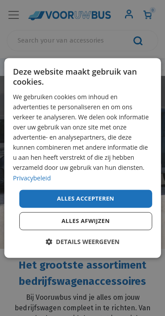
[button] (82, 242)
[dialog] (82, 158)
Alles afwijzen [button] (86, 221)
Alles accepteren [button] (85, 198)
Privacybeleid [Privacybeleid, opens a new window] (32, 178)
